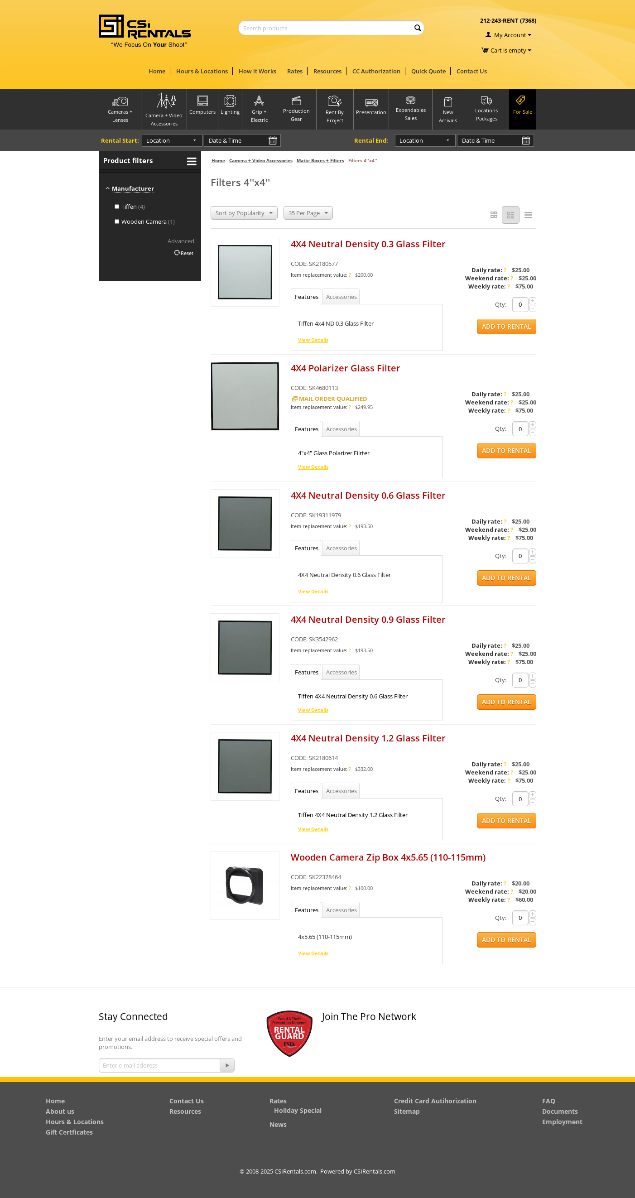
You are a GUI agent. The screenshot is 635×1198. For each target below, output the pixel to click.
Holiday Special (298, 1110)
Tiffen (129, 206)
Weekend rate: (489, 278)
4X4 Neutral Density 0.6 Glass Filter (368, 495)
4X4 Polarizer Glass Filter (345, 368)
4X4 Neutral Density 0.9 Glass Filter (368, 619)
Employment (562, 1121)
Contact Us (472, 71)
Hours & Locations (202, 71)
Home (157, 71)
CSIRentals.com (374, 1171)
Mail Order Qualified (329, 399)
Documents (560, 1111)
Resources (327, 71)
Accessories (341, 297)
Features (306, 297)
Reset (187, 253)
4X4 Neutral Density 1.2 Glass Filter (368, 738)
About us (60, 1111)
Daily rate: (488, 270)
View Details (313, 340)
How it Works (257, 71)
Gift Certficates (69, 1132)
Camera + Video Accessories (261, 160)
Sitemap (407, 1111)
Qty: (500, 304)
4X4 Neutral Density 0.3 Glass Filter (368, 244)
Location (157, 140)
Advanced (181, 241)
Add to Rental (506, 326)
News (278, 1124)
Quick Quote (428, 71)
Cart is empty (511, 50)
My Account (510, 35)
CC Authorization (376, 71)
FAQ (548, 1101)
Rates (295, 71)
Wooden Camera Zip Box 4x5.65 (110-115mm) (388, 857)
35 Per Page (308, 213)
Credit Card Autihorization (435, 1101)
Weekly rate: (489, 286)
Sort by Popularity (244, 213)
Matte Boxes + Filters (320, 160)
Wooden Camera (144, 221)
